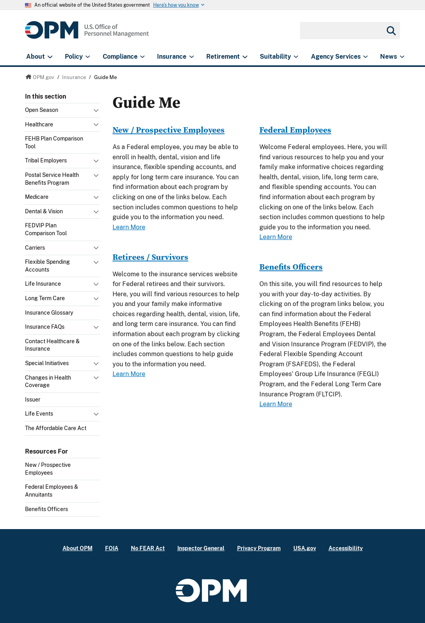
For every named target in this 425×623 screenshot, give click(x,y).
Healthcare (39, 124)
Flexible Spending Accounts (47, 266)
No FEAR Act (148, 548)
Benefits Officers (46, 509)
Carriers (35, 248)
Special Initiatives (47, 363)
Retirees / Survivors (150, 257)
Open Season (41, 110)
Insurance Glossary (49, 313)
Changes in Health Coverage (48, 382)
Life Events (39, 414)
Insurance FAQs (44, 327)
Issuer (32, 399)
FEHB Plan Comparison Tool (54, 142)
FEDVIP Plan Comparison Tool (46, 229)
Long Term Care (45, 298)
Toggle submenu (97, 112)
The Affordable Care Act (55, 428)
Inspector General (201, 548)
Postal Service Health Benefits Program (52, 179)
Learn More (128, 227)
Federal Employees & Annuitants (51, 491)
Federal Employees (295, 129)
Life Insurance (43, 284)
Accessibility (346, 548)
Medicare (36, 197)
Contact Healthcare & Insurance (52, 345)
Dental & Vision (44, 211)
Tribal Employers (46, 160)
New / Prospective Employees (48, 469)
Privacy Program (259, 548)
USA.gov (304, 548)
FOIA (111, 548)
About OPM (77, 548)
